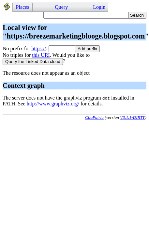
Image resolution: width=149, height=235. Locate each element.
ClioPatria (94, 117)
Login (99, 7)
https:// (38, 48)
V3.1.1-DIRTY (132, 117)
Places (22, 7)
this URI (41, 55)
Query (61, 7)
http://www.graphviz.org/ (53, 103)
